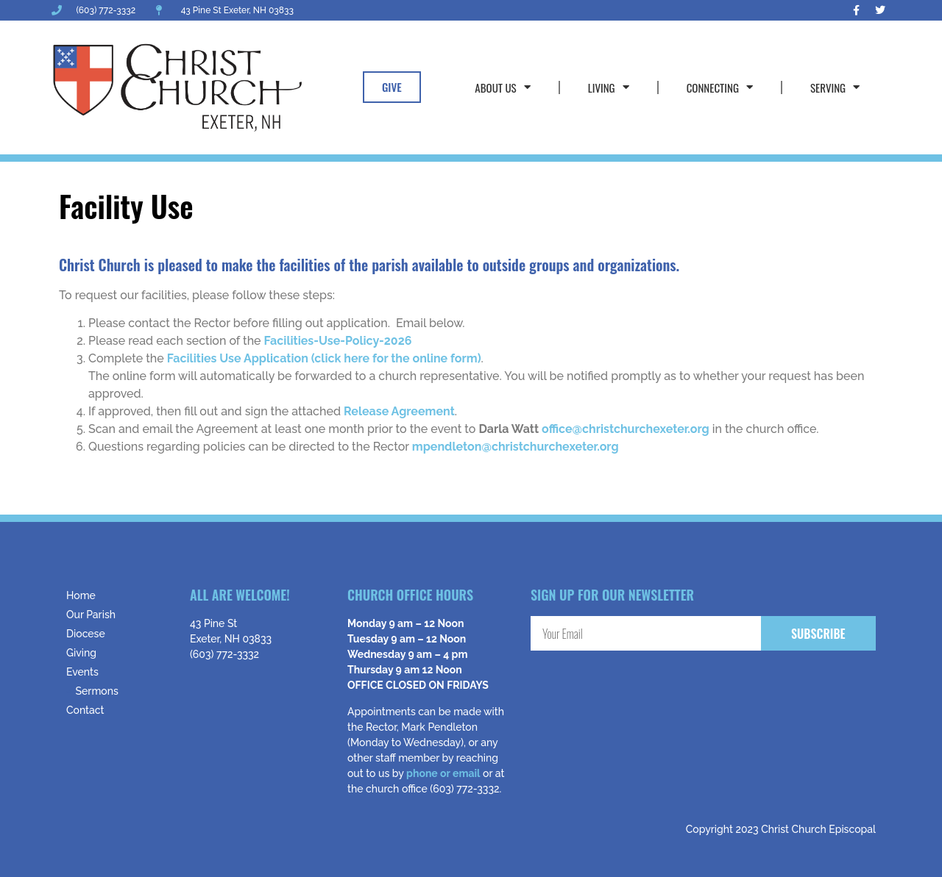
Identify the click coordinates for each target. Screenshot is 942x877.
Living (608, 87)
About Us (502, 87)
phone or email (443, 773)
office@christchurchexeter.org (625, 429)
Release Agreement (399, 411)
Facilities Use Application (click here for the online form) (324, 358)
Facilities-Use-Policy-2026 (338, 341)
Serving (835, 87)
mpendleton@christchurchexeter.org (515, 447)
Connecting (720, 87)
